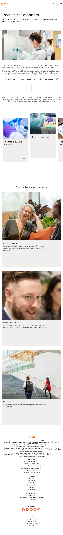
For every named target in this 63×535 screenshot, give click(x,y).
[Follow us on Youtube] (31, 509)
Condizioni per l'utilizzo (30, 519)
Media (31, 487)
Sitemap (31, 525)
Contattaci (31, 495)
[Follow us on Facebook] (23, 509)
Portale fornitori (31, 470)
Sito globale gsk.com (30, 461)
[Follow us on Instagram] (38, 509)
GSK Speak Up (30, 499)
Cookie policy (30, 521)
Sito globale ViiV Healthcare (30, 472)
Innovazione (31, 480)
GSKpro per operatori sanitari (30, 468)
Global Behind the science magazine (30, 466)
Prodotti (31, 483)
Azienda (31, 478)
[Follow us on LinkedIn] (35, 509)
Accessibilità (31, 517)
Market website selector (31, 464)
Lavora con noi (31, 489)
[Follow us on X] (27, 509)
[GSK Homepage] (4, 4)
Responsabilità (31, 485)
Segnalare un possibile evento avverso (31, 497)
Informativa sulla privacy (30, 523)
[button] (15, 140)
